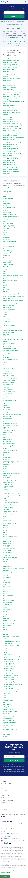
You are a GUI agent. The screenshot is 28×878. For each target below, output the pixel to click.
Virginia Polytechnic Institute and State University (12, 707)
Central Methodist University (10, 68)
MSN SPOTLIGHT (7, 479)
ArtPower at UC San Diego (9, 227)
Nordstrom (5, 500)
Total (4, 631)
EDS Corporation (7, 336)
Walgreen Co (6, 713)
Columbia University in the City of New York (13, 297)
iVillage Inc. (5, 422)
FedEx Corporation (7, 361)
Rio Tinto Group (6, 559)
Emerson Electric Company (9, 349)
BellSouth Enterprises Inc (9, 252)
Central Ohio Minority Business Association (13, 137)
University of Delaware (8, 669)
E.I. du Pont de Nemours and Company (12, 331)
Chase (4, 282)
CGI (3, 279)
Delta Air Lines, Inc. (7, 318)
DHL (4, 323)
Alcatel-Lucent (6, 204)
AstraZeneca (6, 229)
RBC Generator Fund (8, 552)
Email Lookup (4, 803)
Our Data (3, 798)
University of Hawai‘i (8, 674)
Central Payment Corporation (10, 150)
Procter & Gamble (7, 540)
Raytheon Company (7, 551)
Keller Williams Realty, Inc (9, 431)
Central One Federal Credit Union (11, 61)
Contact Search (5, 793)
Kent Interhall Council (8, 433)
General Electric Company (9, 375)
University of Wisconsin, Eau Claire (11, 690)
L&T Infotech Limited (8, 438)
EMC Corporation (7, 347)
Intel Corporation (7, 416)
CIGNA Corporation (7, 286)
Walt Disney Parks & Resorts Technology (13, 717)
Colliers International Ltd (9, 295)
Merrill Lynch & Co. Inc (8, 470)
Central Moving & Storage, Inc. (10, 111)
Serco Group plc (7, 586)
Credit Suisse (6, 311)
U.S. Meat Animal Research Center (11, 645)
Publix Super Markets (8, 543)
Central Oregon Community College (11, 132)
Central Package (7, 80)
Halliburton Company (8, 390)
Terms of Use (4, 870)
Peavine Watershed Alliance (9, 524)
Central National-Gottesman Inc (10, 121)
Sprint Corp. (5, 593)
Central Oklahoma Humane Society (11, 168)
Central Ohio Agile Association (10, 136)
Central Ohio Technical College (10, 145)
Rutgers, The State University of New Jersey (13, 568)
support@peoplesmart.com (9, 834)
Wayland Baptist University (9, 722)
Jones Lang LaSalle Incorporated (11, 425)
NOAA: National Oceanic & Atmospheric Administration (12, 496)
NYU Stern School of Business (10, 511)
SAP (4, 579)
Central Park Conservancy (9, 84)
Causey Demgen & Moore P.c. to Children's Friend (12, 22)
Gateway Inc (6, 372)
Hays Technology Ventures (9, 391)
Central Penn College (8, 89)
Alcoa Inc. (5, 205)
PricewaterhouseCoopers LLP (10, 536)
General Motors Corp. (8, 377)
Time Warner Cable (7, 626)
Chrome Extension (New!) (7, 805)
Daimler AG (5, 313)
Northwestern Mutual (8, 508)
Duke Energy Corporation (9, 327)
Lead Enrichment (5, 795)
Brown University (7, 263)
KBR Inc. (5, 429)
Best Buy (5, 254)
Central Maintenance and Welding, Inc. (12, 116)
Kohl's (4, 434)
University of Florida (7, 670)
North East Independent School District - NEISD (13, 505)
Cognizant (5, 291)
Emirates (5, 352)
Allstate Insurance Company (9, 207)
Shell (4, 588)
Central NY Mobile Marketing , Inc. (11, 130)
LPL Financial (6, 452)
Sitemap (3, 819)
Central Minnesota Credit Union (10, 166)
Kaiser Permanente (7, 427)
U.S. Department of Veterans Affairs (11, 642)
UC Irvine (5, 651)
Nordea (4, 499)
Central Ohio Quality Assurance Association (13, 141)
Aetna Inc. (5, 197)
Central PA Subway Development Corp (12, 170)
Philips (4, 529)
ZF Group (5, 736)
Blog (2, 788)
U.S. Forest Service (7, 644)
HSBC (4, 404)
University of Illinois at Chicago (10, 676)
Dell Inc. (5, 316)
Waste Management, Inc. (9, 720)
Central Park (6, 82)
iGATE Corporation (7, 409)
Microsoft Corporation (8, 475)
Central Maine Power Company (10, 109)
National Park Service (8, 484)
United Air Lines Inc (7, 654)
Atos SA (5, 232)
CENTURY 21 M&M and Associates (11, 277)
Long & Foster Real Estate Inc (10, 450)
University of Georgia (8, 672)
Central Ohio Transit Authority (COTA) (12, 143)
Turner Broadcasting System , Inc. (11, 636)
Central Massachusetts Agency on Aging (12, 171)
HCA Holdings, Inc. (7, 393)
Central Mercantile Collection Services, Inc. (13, 96)
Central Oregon (6, 173)
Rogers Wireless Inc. (8, 567)
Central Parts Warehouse (9, 86)
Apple (4, 222)
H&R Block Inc (6, 388)
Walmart (5, 715)
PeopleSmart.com (10, 770)
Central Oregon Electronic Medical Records (13, 134)
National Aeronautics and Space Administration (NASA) (10, 482)
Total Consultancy (7, 633)
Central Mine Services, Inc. (9, 164)
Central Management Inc (9, 105)
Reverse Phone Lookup (7, 800)
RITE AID (5, 561)
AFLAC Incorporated (8, 198)
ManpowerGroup (7, 458)
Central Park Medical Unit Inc (10, 157)
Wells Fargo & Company (8, 726)
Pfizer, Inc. (5, 527)
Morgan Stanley (6, 477)
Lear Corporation (7, 441)
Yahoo (4, 733)
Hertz (4, 399)
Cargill (4, 272)
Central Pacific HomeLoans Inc (10, 148)
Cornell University (7, 307)
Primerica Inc (6, 538)
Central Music (6, 71)
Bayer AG (5, 248)
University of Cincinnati (8, 663)
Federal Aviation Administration (10, 359)
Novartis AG (6, 509)
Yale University (6, 735)
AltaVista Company (7, 211)
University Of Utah (7, 686)
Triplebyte (5, 635)
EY (3, 356)
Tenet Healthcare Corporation (10, 615)
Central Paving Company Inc (10, 87)
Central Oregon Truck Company (10, 146)
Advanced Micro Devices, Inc (10, 193)
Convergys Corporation (8, 306)
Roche (4, 565)
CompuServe (6, 302)
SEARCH (14, 16)
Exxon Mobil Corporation (9, 354)
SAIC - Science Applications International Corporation (13, 573)
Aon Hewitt (5, 220)
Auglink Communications (9, 234)
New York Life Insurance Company (11, 493)
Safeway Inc (6, 570)
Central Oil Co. (6, 77)
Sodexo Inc (5, 592)
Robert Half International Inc (10, 563)
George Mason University (9, 381)
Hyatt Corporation (7, 408)
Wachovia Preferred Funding (10, 711)
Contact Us (4, 810)
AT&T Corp (5, 231)
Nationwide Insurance (8, 486)
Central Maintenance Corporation (11, 95)
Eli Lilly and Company (8, 345)
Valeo (4, 699)
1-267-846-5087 (6, 836)
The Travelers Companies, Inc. (10, 622)
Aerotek (5, 195)
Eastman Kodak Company (9, 332)
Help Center (4, 812)
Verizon (4, 703)
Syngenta (5, 611)
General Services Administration (10, 379)
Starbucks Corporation (8, 601)
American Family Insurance (9, 214)
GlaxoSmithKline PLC (8, 384)
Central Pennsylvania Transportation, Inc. (13, 91)
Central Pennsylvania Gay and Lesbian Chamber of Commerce (12, 154)
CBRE (4, 273)
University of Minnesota (8, 679)
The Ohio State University (9, 620)
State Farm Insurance (8, 602)
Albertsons (5, 202)
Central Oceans (6, 73)
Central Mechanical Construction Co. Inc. (12, 66)
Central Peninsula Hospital (9, 152)
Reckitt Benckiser (7, 556)
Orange (4, 518)
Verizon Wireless (7, 704)
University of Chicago (8, 661)
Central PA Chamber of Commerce (11, 78)
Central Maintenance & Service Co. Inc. (12, 62)
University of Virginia (8, 688)
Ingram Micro (6, 413)
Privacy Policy (9, 768)
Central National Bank (8, 118)
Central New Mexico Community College (12, 125)
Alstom (4, 209)
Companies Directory (10, 21)
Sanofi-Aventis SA (7, 577)
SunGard (5, 608)
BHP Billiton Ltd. (7, 256)
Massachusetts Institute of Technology (12, 461)
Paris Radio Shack (7, 520)
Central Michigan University (9, 100)
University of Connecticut (9, 667)
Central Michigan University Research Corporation (12, 113)
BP (3, 259)
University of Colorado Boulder (10, 665)
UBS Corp (5, 647)
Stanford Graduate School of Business (12, 597)
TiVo (4, 627)
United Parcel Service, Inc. (9, 658)
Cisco (4, 288)
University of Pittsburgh (8, 681)
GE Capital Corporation (8, 374)
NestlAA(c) (5, 490)
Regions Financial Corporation (10, 558)
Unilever (5, 652)
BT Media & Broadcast (8, 264)
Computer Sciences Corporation (10, 304)
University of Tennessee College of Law (12, 685)
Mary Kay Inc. (6, 459)
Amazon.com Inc (7, 213)
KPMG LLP (5, 436)
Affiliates (3, 786)
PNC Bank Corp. (6, 534)
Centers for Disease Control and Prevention (13, 275)
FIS (3, 365)
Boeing (4, 257)
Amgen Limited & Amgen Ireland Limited (13, 218)
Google (4, 386)
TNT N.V (5, 629)
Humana (5, 406)
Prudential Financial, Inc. (8, 542)
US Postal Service (7, 694)
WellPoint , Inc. (6, 724)
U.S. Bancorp (6, 640)
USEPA (4, 697)
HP (3, 402)
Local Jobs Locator (7, 447)
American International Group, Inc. (11, 216)
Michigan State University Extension (11, 474)
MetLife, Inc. (6, 472)
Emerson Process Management (10, 350)
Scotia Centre (6, 585)
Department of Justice (8, 320)
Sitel (4, 590)
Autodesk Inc (6, 236)
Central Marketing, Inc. (8, 59)
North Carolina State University (10, 502)
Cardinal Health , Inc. (8, 270)
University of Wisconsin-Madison (11, 692)
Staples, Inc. (5, 599)
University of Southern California (11, 683)
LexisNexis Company (8, 445)
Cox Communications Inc (9, 309)
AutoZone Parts (6, 238)
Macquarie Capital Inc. (8, 456)
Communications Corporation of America (13, 300)
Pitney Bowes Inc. (7, 531)
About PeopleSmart (6, 784)
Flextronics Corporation (8, 368)
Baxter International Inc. (8, 247)
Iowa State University (8, 418)
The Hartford (6, 618)
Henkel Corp (6, 397)
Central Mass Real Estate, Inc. (10, 64)
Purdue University (7, 545)
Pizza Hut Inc (6, 533)
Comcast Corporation (8, 298)
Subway (4, 606)
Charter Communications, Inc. (10, 281)
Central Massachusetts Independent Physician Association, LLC (14, 103)
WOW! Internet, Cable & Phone (10, 729)
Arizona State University (8, 223)
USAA (4, 695)
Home (2, 21)
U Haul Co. (5, 638)
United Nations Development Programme (13, 656)
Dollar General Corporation (9, 325)
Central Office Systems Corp (9, 75)
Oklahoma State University (9, 515)
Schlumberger (6, 583)
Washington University (8, 719)
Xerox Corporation (7, 731)
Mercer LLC (5, 467)
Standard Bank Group (8, 595)
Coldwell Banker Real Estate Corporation (12, 293)
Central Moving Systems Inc (9, 70)
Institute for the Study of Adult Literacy (12, 415)
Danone (5, 315)
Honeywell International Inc (9, 400)
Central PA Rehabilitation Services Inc (12, 159)
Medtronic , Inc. (6, 465)
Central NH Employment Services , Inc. (12, 123)
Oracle (4, 517)
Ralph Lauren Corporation (9, 549)
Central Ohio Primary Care (9, 139)
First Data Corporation (8, 363)
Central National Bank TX (9, 120)
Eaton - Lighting (7, 334)
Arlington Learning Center (9, 225)
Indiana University (7, 411)
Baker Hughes (6, 239)
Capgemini (5, 266)
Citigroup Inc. (6, 290)
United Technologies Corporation (11, 660)
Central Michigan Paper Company (11, 107)
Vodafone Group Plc (8, 710)
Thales (4, 617)
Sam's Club (5, 576)
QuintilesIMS (6, 547)
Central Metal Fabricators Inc (10, 98)
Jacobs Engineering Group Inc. (10, 424)
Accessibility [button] (5, 873)
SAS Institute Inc (7, 581)
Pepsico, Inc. (6, 526)
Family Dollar (6, 357)
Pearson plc (5, 522)
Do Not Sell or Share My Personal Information (13, 814)
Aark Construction (7, 191)
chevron (5, 284)
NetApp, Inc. (6, 492)
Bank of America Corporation (10, 241)
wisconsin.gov (6, 728)
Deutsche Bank (6, 322)
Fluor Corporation (7, 370)
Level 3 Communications (9, 443)
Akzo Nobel (5, 200)
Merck (4, 468)
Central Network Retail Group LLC (11, 127)
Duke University (6, 329)
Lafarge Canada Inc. (7, 440)
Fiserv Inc (5, 366)
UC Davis (5, 649)
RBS (4, 554)
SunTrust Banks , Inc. (8, 610)
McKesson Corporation (8, 463)
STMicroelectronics (7, 604)
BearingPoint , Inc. (7, 250)
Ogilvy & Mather (7, 513)
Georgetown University (8, 382)
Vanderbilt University (8, 701)
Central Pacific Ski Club (8, 161)
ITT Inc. (4, 420)
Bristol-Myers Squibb (8, 261)
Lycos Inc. (5, 454)
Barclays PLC (6, 243)
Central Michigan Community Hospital (12, 93)
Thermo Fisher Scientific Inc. (10, 624)
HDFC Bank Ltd (6, 395)
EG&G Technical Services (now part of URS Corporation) (13, 340)
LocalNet (5, 449)
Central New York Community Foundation (13, 129)
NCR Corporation (7, 488)
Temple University (7, 613)
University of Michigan (8, 677)
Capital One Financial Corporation (11, 268)
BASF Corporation (7, 245)
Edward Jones (6, 338)
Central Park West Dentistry (9, 163)
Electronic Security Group (9, 343)
